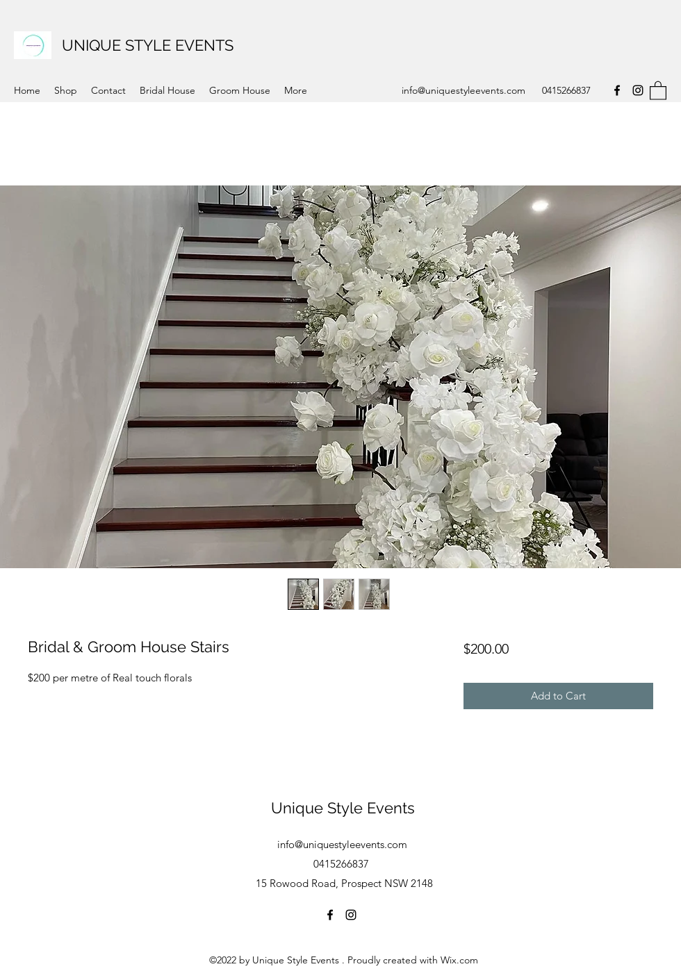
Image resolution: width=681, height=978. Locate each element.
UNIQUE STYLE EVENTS (147, 45)
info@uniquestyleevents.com (463, 90)
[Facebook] (617, 90)
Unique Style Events (343, 808)
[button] (658, 90)
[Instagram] (638, 90)
